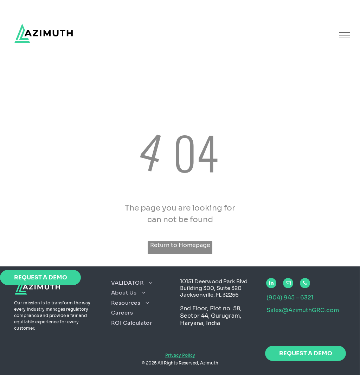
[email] (288, 284)
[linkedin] (271, 284)
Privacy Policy (180, 355)
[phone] (305, 284)
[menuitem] (143, 283)
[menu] (344, 35)
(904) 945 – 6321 (290, 297)
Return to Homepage (180, 245)
